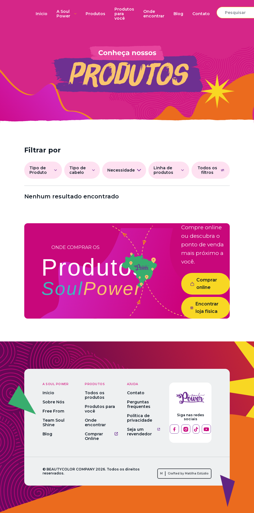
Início (41, 13)
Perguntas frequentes (138, 404)
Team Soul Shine (53, 422)
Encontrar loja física (204, 307)
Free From (53, 411)
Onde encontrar (153, 13)
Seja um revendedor (143, 431)
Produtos (95, 13)
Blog (178, 13)
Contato (201, 13)
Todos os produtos (94, 395)
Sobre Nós (53, 402)
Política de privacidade (139, 418)
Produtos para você (124, 14)
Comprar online (203, 283)
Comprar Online (101, 436)
